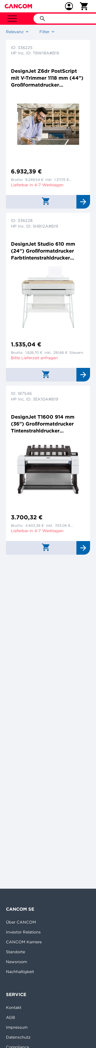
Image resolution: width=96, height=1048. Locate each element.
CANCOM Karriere (24, 941)
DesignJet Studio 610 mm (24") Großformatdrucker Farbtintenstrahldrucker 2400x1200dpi (43, 251)
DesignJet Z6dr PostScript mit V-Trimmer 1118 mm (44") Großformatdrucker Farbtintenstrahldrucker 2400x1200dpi (47, 78)
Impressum (17, 1027)
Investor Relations (23, 931)
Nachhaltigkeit (20, 971)
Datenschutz (18, 1037)
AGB (10, 1017)
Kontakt (13, 1007)
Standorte (15, 951)
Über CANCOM (21, 922)
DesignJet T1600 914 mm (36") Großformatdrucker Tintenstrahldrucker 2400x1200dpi (42, 424)
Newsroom (16, 961)
